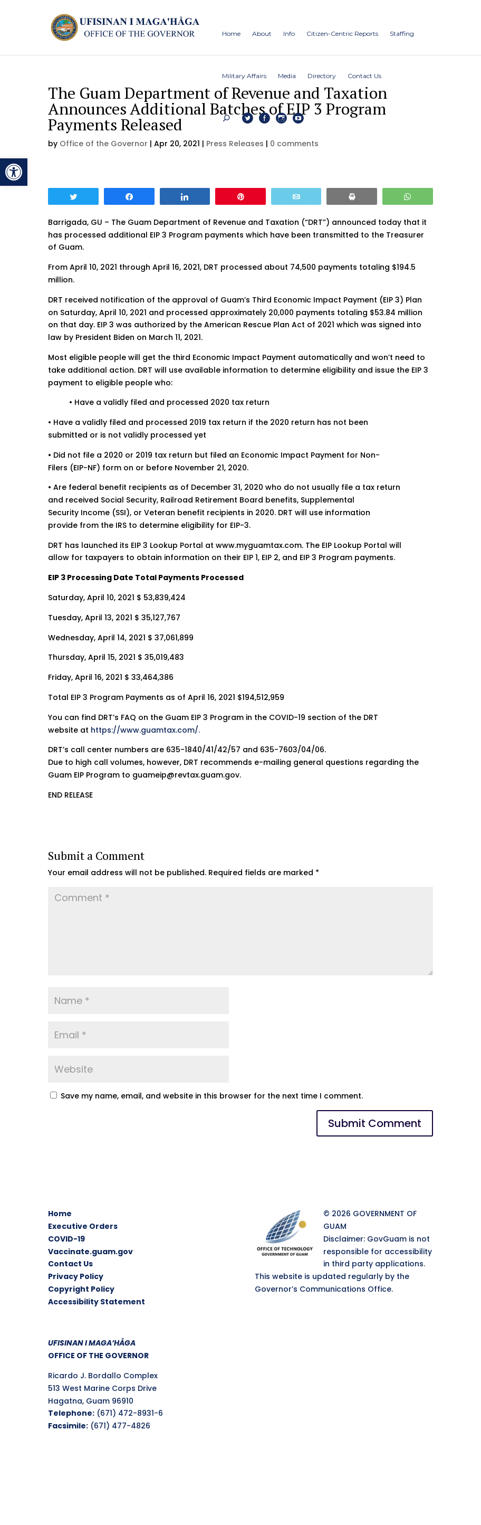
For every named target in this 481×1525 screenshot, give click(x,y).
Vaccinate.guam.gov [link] (90, 1251)
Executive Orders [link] (83, 1226)
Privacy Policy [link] (75, 1276)
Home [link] (60, 1213)
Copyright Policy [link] (81, 1289)
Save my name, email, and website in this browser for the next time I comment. (212, 1096)
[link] (13, 172)
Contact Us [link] (70, 1263)
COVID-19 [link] (66, 1239)
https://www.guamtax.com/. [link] (145, 730)
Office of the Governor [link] (104, 143)
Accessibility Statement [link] (96, 1301)
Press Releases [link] (235, 143)
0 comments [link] (294, 143)
